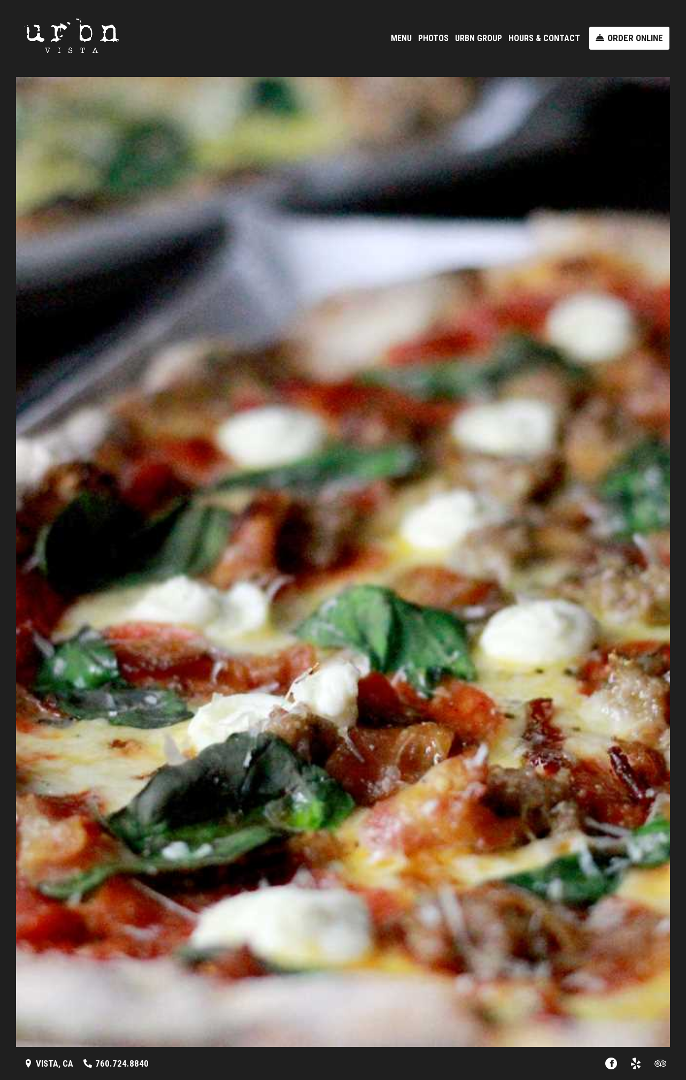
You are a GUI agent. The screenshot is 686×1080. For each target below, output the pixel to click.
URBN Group (478, 38)
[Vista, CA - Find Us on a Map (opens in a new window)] (48, 1063)
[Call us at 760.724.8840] (116, 1063)
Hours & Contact (544, 38)
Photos (433, 38)
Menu (401, 38)
